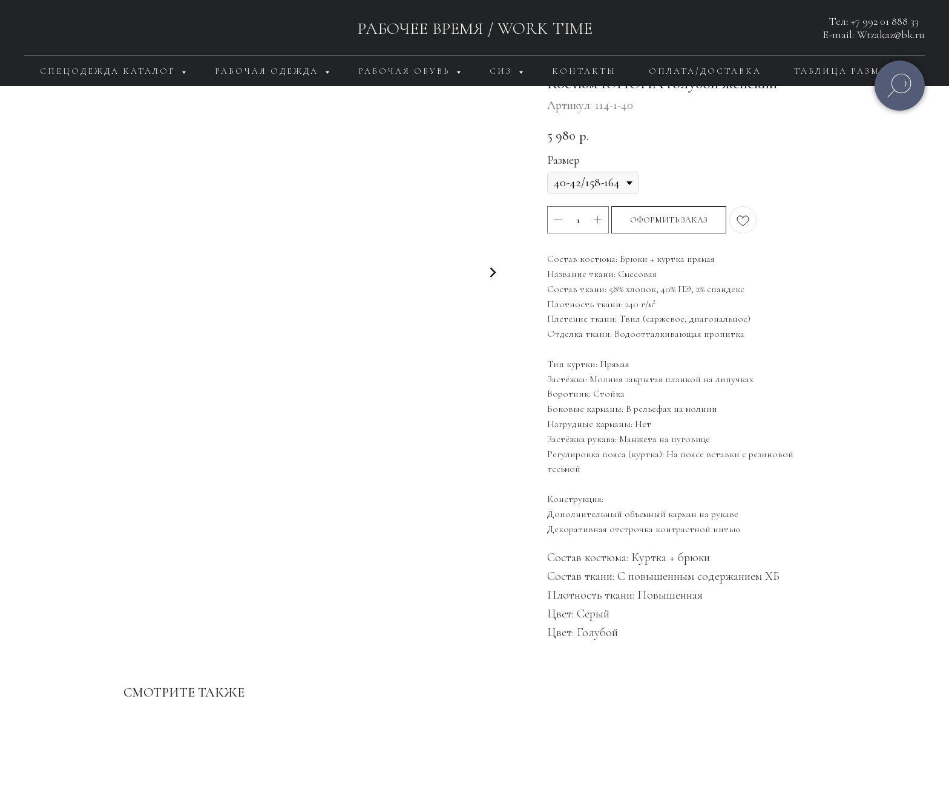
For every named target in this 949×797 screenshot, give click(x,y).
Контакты (584, 71)
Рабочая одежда (268, 71)
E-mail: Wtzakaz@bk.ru (874, 34)
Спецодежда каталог (109, 71)
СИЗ (503, 71)
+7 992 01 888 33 (885, 21)
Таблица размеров (851, 71)
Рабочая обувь (405, 71)
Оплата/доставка (705, 71)
